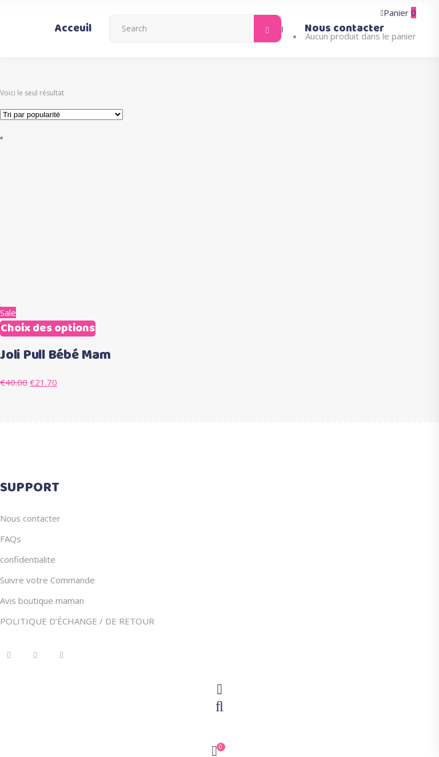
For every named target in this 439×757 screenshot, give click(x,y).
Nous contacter (30, 518)
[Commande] (61, 114)
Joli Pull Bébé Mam (55, 355)
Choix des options (48, 329)
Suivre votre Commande (47, 580)
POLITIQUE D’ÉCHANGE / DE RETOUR (77, 621)
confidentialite (27, 559)
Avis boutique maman (42, 600)
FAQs (10, 538)
